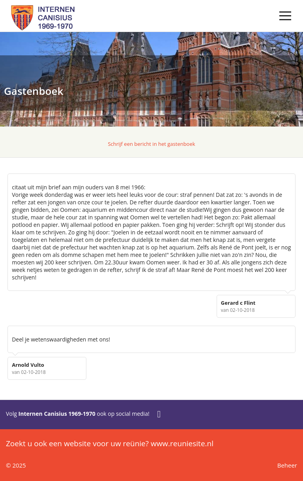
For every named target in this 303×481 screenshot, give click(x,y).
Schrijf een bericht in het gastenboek (151, 143)
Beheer (287, 465)
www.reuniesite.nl (182, 443)
